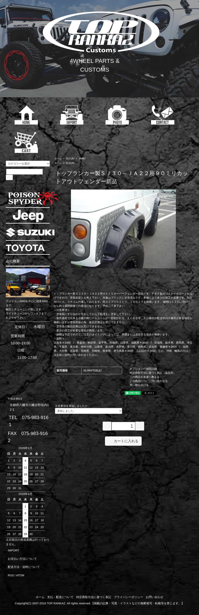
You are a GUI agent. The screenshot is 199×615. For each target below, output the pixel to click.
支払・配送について (60, 597)
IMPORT (13, 550)
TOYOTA (25, 248)
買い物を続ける (139, 385)
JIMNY (82, 158)
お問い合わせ (154, 597)
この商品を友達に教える (145, 376)
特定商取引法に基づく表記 (93, 597)
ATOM (20, 575)
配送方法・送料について (24, 567)
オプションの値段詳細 (143, 368)
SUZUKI (70, 158)
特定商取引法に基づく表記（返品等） (153, 372)
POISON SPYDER (33, 198)
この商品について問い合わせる (149, 381)
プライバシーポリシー (128, 597)
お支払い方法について (22, 558)
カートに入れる (123, 441)
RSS (11, 575)
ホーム (58, 158)
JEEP (28, 216)
